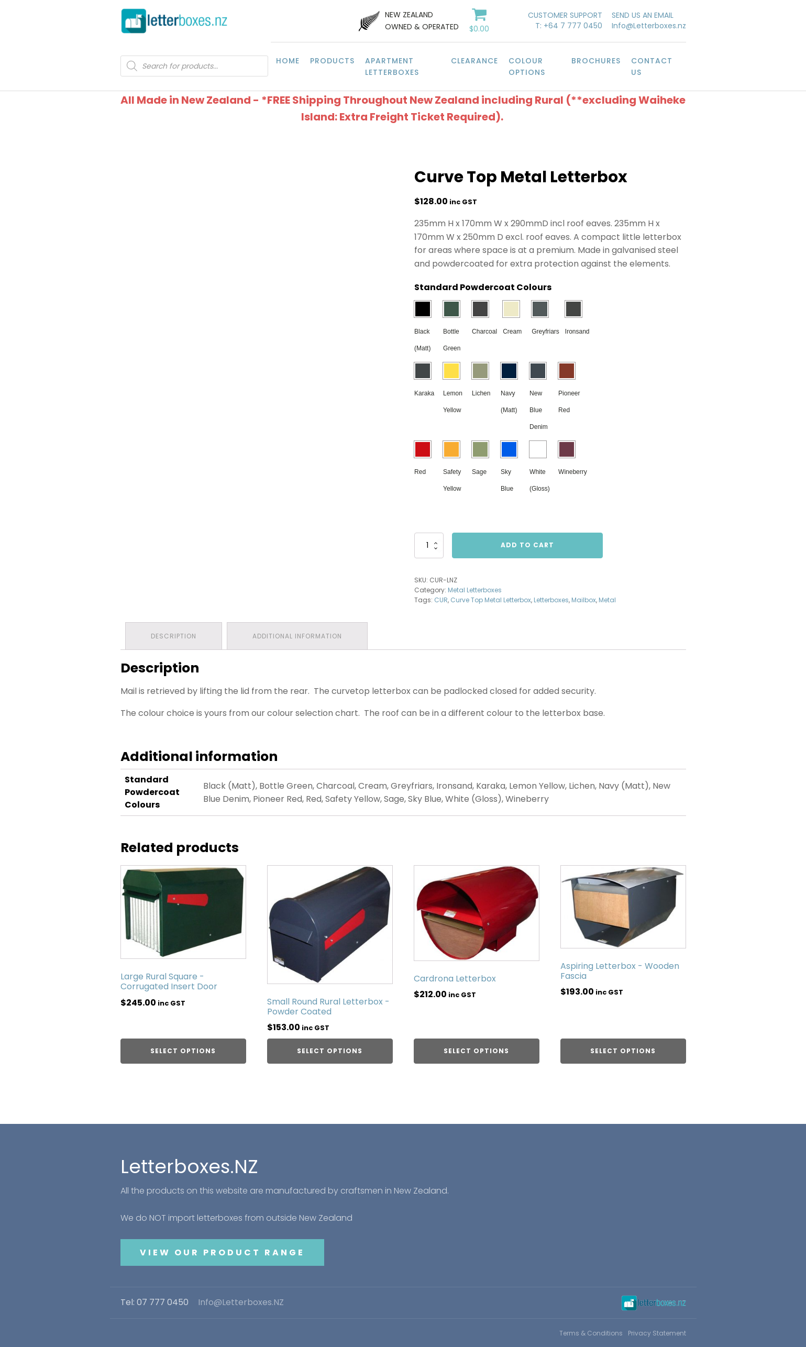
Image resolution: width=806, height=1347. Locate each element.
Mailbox (583, 599)
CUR (441, 599)
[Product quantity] (429, 545)
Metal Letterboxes (475, 590)
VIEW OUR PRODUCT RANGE (222, 1252)
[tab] (174, 635)
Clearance (474, 61)
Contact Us (651, 67)
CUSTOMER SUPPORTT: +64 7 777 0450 (565, 20)
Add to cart (527, 544)
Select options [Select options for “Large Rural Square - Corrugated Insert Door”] (183, 1050)
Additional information (298, 635)
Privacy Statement (657, 1332)
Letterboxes (551, 599)
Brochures (596, 61)
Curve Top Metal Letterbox (490, 599)
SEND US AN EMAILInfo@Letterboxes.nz (649, 20)
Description (174, 635)
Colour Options (527, 67)
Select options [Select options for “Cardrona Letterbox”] (476, 1050)
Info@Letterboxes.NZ (241, 1302)
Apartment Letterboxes (392, 67)
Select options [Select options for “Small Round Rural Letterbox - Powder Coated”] (329, 1050)
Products (332, 61)
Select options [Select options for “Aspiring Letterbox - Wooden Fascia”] (623, 1050)
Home (288, 61)
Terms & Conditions (591, 1332)
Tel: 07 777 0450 (154, 1302)
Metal (607, 599)
